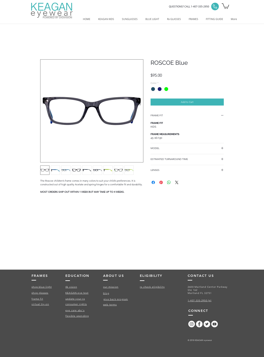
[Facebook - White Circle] (199, 324)
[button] (225, 6)
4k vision (71, 286)
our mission (110, 286)
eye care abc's (75, 310)
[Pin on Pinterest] (161, 182)
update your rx (75, 298)
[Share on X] (176, 182)
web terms (110, 304)
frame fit (37, 298)
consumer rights (76, 304)
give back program (115, 299)
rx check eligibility (152, 286)
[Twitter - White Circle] (207, 324)
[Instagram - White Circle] (191, 324)
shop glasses (40, 292)
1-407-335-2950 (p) (200, 300)
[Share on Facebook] (153, 182)
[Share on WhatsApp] (168, 182)
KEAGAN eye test (76, 292)
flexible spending (77, 315)
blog (106, 293)
